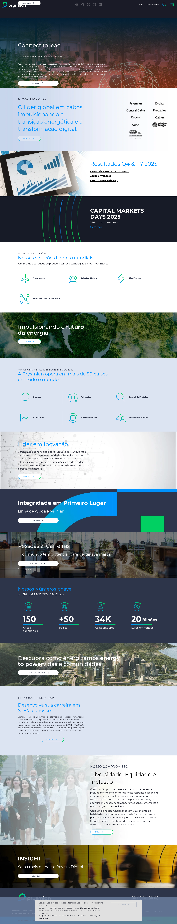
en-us (157, 4)
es (153, 4)
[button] (138, 4)
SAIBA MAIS (27, 570)
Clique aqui (85, 908)
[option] (52, 617)
